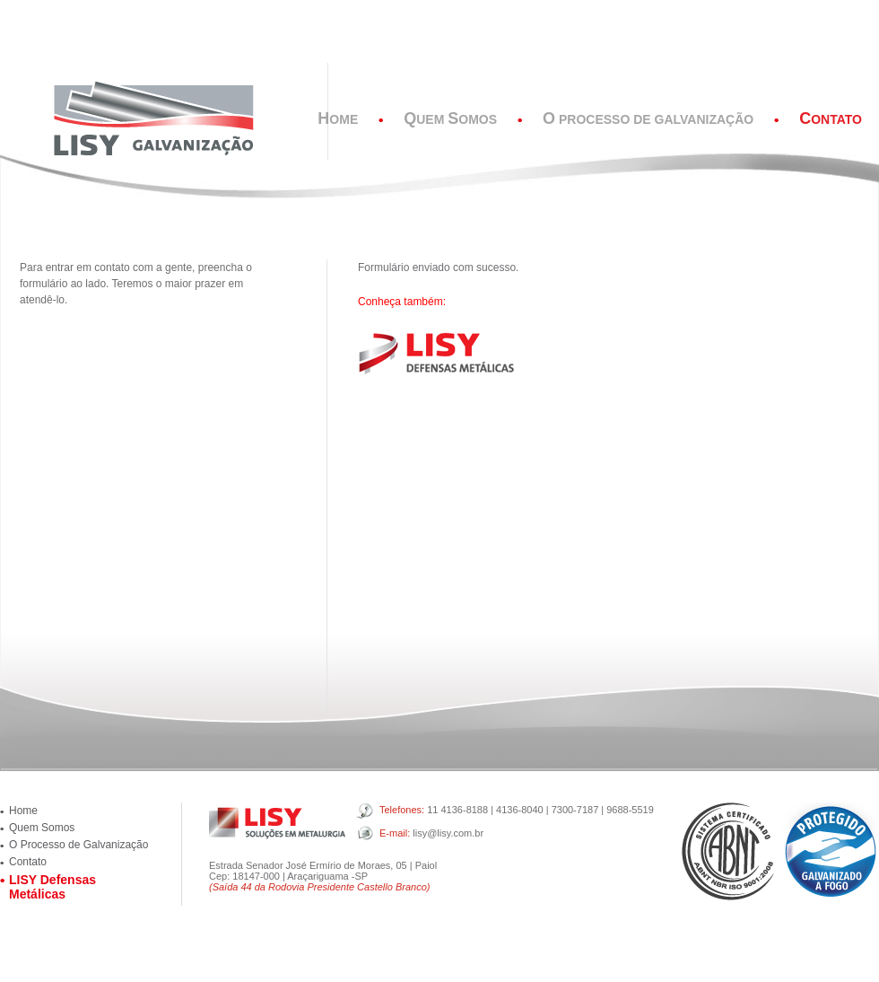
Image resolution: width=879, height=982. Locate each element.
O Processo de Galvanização (78, 844)
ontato (830, 119)
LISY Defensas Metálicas (52, 886)
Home (23, 810)
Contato (28, 861)
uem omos (450, 119)
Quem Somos (41, 827)
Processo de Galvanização (648, 119)
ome (338, 119)
